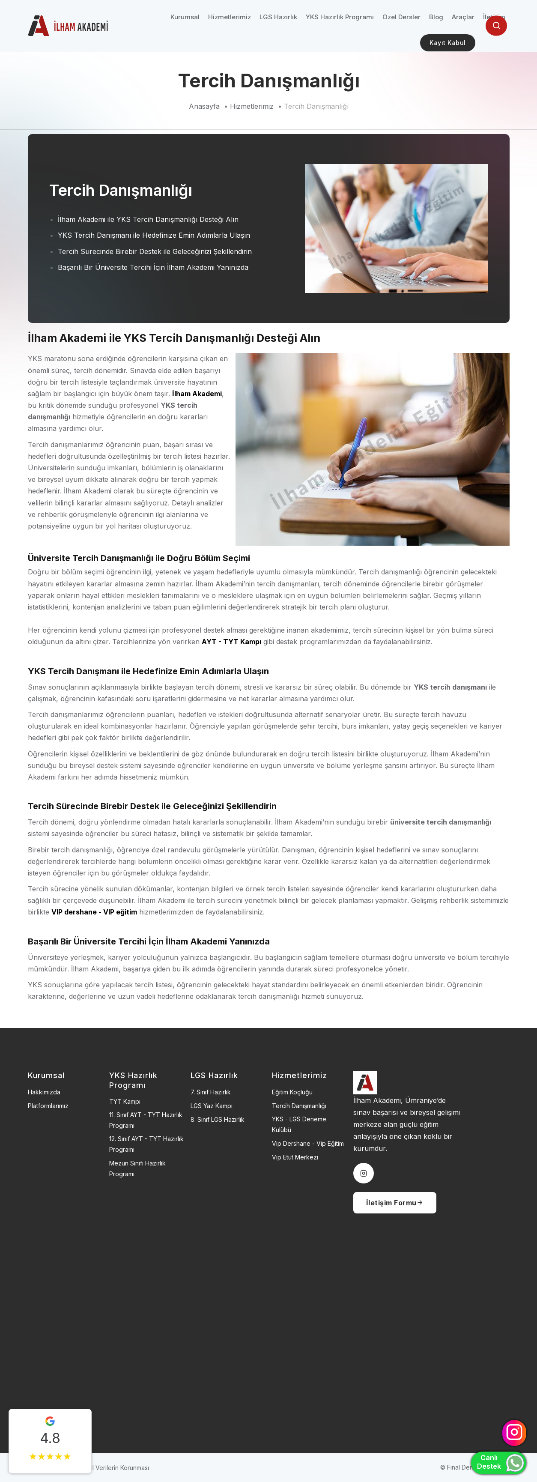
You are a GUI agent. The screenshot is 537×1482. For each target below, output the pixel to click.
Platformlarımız (48, 1105)
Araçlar (463, 17)
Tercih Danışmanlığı (316, 106)
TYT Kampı (124, 1101)
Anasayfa (204, 106)
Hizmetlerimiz (229, 17)
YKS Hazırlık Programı (340, 17)
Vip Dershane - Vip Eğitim (308, 1143)
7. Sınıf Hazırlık (211, 1092)
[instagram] (363, 1173)
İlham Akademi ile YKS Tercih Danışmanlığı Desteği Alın (148, 219)
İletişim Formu (395, 1202)
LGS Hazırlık (278, 17)
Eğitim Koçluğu (292, 1092)
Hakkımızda (44, 1092)
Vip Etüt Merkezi (295, 1157)
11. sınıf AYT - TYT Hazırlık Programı (145, 1120)
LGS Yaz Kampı (212, 1105)
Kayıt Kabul (448, 42)
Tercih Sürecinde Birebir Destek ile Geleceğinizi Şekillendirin (155, 251)
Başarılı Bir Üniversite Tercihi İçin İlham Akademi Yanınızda (153, 267)
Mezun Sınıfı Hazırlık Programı (137, 1168)
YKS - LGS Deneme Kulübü (299, 1124)
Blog (436, 17)
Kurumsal (185, 17)
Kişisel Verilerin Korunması (112, 1467)
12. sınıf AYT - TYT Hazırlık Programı (146, 1144)
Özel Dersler (401, 17)
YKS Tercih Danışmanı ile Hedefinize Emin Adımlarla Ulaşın (154, 235)
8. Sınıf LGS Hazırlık (218, 1119)
